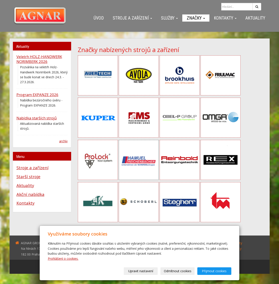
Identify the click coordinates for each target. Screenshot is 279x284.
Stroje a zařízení (132, 18)
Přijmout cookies (214, 271)
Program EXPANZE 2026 (37, 94)
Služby (169, 18)
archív (63, 141)
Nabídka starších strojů (36, 118)
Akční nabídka (30, 194)
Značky (196, 18)
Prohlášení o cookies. (63, 258)
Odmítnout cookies (177, 271)
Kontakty (225, 18)
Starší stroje (28, 176)
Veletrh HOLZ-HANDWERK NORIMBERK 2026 (39, 59)
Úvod (99, 18)
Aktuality (255, 18)
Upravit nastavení (140, 271)
